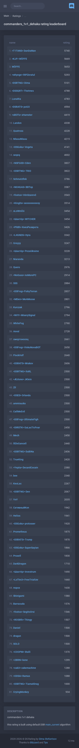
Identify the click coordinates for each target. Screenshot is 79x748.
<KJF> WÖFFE (19, 58)
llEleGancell (20, 443)
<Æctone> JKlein (22, 379)
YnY (15, 499)
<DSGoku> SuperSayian (26, 547)
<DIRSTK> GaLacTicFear (26, 427)
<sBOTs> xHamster (22, 114)
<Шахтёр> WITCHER (24, 219)
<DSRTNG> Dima (21, 83)
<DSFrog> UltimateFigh (25, 419)
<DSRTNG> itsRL (22, 371)
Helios (16, 515)
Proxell (17, 555)
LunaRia (16, 98)
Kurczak (17, 307)
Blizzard (34, 742)
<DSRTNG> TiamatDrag (26, 683)
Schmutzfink (20, 179)
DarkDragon (19, 563)
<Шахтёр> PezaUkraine (26, 251)
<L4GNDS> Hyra (21, 235)
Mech (16, 435)
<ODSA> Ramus (21, 676)
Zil (14, 387)
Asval (16, 331)
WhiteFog (18, 323)
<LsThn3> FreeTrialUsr (25, 579)
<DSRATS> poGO (21, 106)
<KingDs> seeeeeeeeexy (26, 203)
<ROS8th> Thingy (22, 619)
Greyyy (17, 243)
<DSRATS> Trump (22, 539)
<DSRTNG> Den (21, 491)
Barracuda (19, 603)
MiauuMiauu (20, 139)
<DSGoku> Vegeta (23, 147)
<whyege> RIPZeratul (23, 74)
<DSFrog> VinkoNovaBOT (27, 347)
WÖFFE (16, 66)
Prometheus (20, 531)
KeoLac (17, 483)
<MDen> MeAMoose (24, 299)
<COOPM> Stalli (21, 652)
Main (6, 15)
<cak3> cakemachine (24, 667)
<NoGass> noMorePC (24, 275)
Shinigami (18, 595)
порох (16, 587)
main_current (52, 724)
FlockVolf (18, 355)
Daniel (16, 627)
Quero (16, 267)
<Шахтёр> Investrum (24, 571)
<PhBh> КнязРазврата (25, 227)
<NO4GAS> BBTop (23, 187)
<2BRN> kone (20, 660)
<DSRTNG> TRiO (22, 171)
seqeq (16, 155)
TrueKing (18, 459)
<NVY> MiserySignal (24, 315)
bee (15, 475)
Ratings (17, 16)
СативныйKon (21, 507)
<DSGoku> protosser (24, 523)
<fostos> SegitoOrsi (24, 611)
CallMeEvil (19, 411)
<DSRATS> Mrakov (23, 363)
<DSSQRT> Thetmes (23, 90)
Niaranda (18, 259)
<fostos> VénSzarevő (24, 195)
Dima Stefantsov (48, 739)
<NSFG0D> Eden (22, 163)
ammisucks (19, 403)
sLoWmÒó (18, 211)
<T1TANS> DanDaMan (24, 50)
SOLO (16, 643)
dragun (17, 636)
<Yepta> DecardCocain (25, 467)
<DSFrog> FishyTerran (25, 291)
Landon (17, 123)
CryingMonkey (21, 692)
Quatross (18, 130)
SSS (15, 283)
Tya (46, 742)
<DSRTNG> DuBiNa (23, 451)
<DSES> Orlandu (22, 395)
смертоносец (20, 339)
